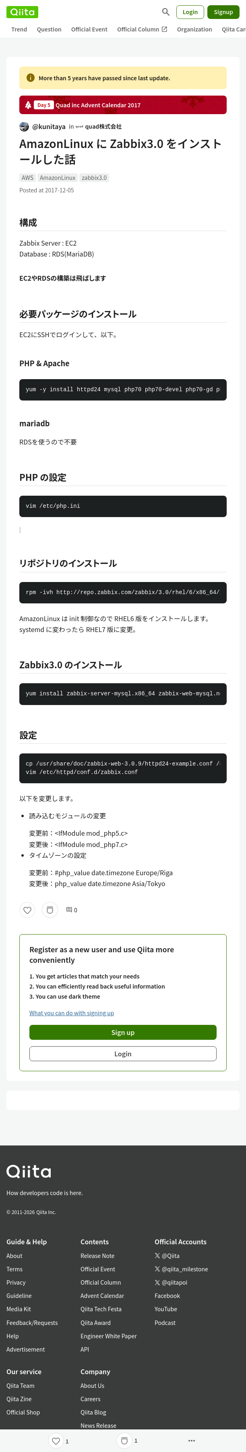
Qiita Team (20, 1385)
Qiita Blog (93, 1412)
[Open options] (191, 1440)
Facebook (167, 1295)
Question (49, 29)
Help (12, 1336)
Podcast (165, 1322)
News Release (98, 1425)
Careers (90, 1399)
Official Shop (23, 1412)
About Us (92, 1385)
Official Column (142, 29)
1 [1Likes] (67, 1441)
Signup (223, 12)
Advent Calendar (102, 1295)
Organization (194, 29)
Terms (14, 1269)
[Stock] (50, 910)
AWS (27, 177)
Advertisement (25, 1349)
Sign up (123, 1032)
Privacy (15, 1282)
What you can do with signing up (71, 1013)
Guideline (19, 1295)
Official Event (89, 29)
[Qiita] (22, 12)
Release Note (97, 1256)
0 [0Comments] (71, 910)
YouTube (166, 1309)
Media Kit (18, 1309)
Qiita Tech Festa (101, 1309)
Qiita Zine (19, 1399)
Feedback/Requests (32, 1322)
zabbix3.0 (94, 177)
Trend (19, 29)
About (14, 1256)
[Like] (27, 910)
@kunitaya (42, 126)
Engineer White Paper (109, 1336)
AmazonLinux (57, 177)
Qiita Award (96, 1322)
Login (190, 12)
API (85, 1349)
